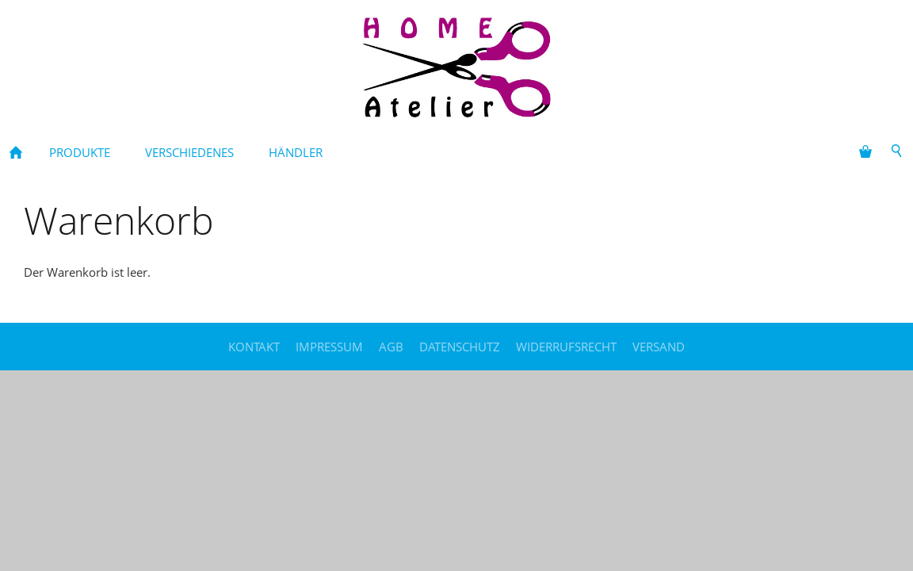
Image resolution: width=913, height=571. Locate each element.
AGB (391, 346)
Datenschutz (459, 346)
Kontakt (254, 346)
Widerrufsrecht (566, 346)
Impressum (329, 346)
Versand (658, 346)
